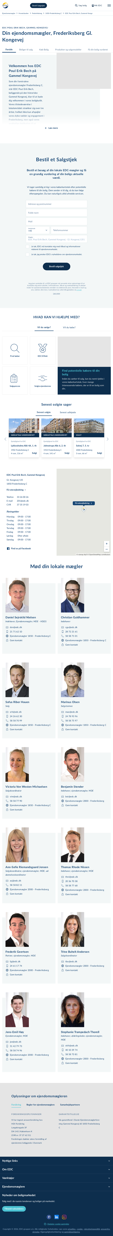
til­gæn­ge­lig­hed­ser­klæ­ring (50, 1232)
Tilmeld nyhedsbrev (14, 1209)
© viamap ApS (81, 554)
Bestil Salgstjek (38, 5)
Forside (9, 49)
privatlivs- (72, 1229)
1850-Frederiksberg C (53, 13)
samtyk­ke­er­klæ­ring (72, 1232)
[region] (84, 512)
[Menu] (109, 5)
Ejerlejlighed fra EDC (18, 441)
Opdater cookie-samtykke (56, 1224)
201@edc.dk (23, 500)
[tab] (44, 412)
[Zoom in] (106, 543)
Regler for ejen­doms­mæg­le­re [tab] (40, 1105)
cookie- (80, 1229)
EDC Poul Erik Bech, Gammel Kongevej (80, 13)
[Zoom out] (106, 549)
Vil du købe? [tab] (69, 328)
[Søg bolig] (81, 5)
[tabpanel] (56, 365)
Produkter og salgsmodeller (68, 49)
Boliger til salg (26, 49)
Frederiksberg (37, 13)
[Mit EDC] (96, 5)
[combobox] (56, 204)
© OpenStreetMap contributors (98, 554)
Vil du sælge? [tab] (44, 328)
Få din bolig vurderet (98, 49)
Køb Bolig (44, 49)
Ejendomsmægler (8, 13)
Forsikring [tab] (16, 1105)
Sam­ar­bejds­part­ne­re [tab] (70, 1105)
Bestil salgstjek (56, 266)
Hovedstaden (24, 13)
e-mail (79, 290)
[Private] (5, 5)
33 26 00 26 (22, 497)
